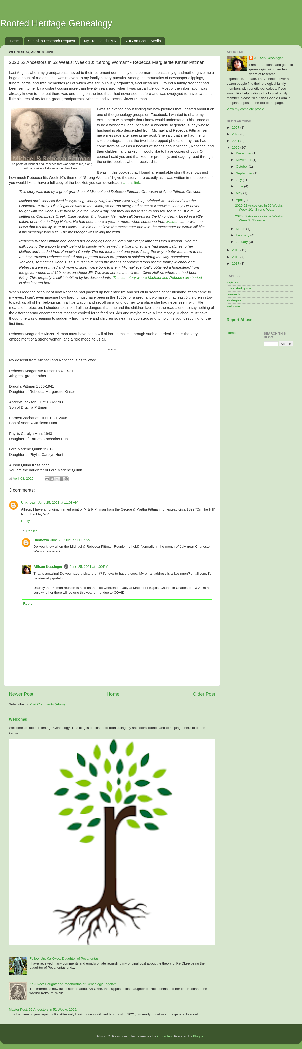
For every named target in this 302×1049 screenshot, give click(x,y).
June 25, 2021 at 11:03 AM (58, 502)
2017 (236, 263)
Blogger (198, 1036)
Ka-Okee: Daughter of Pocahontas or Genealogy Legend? (73, 984)
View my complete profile (245, 109)
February (243, 235)
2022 (236, 134)
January (242, 242)
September (244, 173)
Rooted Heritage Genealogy (56, 23)
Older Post (204, 694)
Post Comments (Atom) (47, 704)
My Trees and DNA (100, 41)
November (244, 160)
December (244, 153)
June (240, 186)
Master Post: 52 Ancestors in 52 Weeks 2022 (43, 1009)
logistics (232, 282)
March (241, 229)
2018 (236, 257)
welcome (233, 306)
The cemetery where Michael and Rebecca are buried (157, 278)
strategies (233, 300)
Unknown (28, 502)
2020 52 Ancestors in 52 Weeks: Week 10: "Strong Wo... (259, 207)
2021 (236, 141)
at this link (131, 183)
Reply (25, 521)
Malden (172, 222)
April (240, 200)
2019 (236, 250)
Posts (14, 41)
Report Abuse (239, 320)
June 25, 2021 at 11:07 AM (70, 540)
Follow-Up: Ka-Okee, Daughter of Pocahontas (64, 958)
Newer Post (21, 694)
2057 (236, 127)
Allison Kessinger (48, 567)
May (239, 193)
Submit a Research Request (51, 41)
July (239, 180)
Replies (32, 531)
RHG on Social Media (143, 41)
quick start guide (238, 288)
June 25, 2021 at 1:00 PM (89, 567)
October (242, 166)
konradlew (164, 1036)
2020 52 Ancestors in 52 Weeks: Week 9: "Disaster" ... (259, 218)
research (233, 294)
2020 (236, 147)
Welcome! (18, 719)
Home (113, 694)
